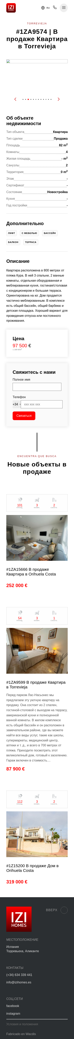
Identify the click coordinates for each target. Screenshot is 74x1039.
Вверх (57, 910)
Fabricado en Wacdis (21, 1034)
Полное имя (21, 379)
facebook (12, 1006)
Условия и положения (22, 1024)
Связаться (24, 415)
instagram (13, 1013)
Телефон (19, 397)
